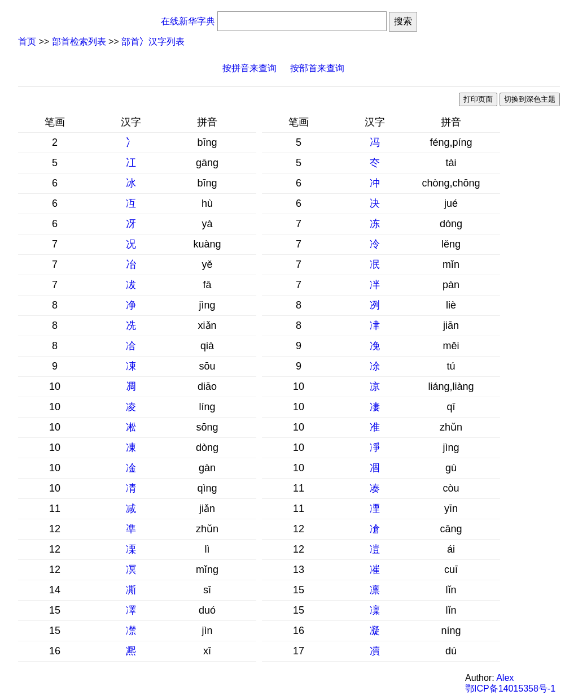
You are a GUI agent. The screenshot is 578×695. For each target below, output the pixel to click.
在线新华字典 (188, 21)
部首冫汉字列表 (153, 41)
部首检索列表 (79, 41)
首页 (27, 41)
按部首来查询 (317, 68)
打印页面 (478, 99)
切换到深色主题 (529, 99)
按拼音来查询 (249, 68)
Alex (505, 678)
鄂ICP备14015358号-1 (510, 688)
